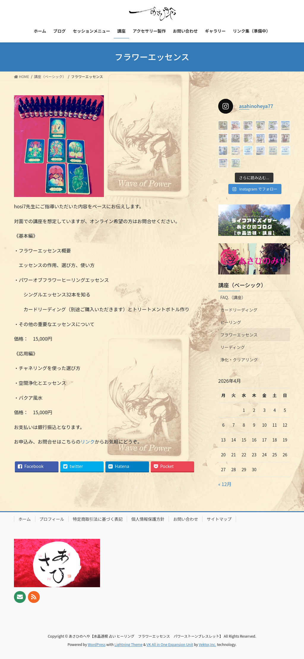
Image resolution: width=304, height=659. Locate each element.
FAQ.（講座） (233, 297)
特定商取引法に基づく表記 (98, 519)
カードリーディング (238, 310)
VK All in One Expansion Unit (170, 644)
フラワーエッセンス (239, 335)
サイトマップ (219, 519)
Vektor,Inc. (207, 644)
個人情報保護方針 (147, 519)
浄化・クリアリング (239, 360)
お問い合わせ (185, 519)
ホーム (24, 519)
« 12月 (225, 483)
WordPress (97, 644)
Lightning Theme (128, 644)
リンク (87, 441)
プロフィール (51, 519)
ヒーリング (230, 322)
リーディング (232, 347)
